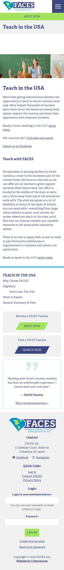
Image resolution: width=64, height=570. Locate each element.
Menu (58, 6)
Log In (32, 472)
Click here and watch (39, 138)
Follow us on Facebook (17, 146)
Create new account (32, 541)
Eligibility (9, 286)
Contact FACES (32, 476)
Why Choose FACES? (16, 281)
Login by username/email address (31, 494)
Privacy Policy (32, 480)
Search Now (32, 350)
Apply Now (32, 16)
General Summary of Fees (19, 302)
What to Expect (13, 297)
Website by (32, 561)
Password (31, 516)
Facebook (22, 457)
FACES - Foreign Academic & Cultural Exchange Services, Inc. (32, 425)
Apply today (45, 257)
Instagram (42, 457)
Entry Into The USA (22, 292)
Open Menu (18, 287)
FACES (18, 6)
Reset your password (32, 547)
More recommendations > (32, 403)
